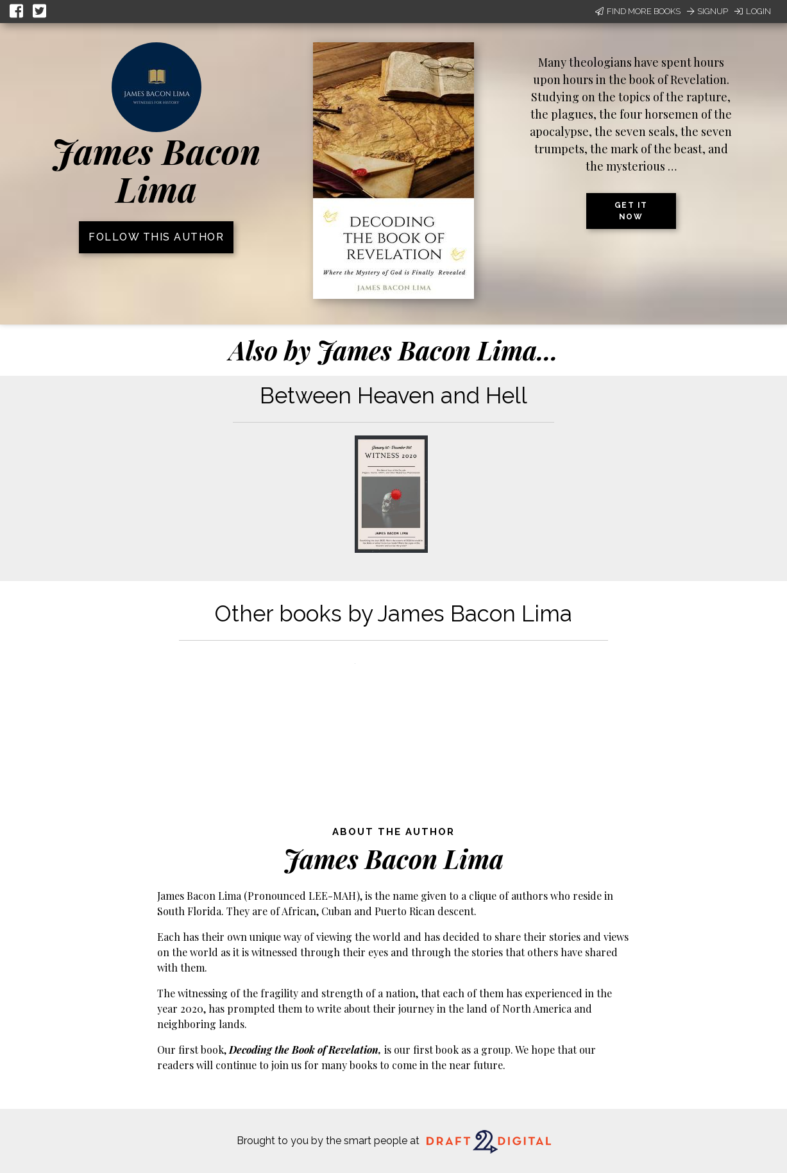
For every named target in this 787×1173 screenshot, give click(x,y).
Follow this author (156, 237)
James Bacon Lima (156, 170)
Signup (707, 11)
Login (752, 11)
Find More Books (638, 11)
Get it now (631, 211)
